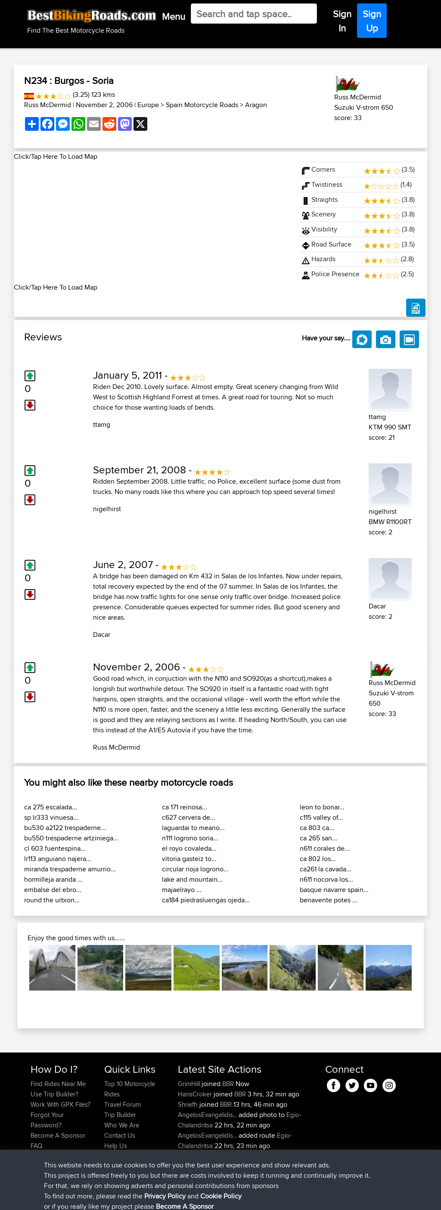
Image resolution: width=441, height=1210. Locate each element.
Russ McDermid (47, 105)
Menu (173, 16)
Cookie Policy (189, 1197)
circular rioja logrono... (195, 869)
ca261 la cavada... (325, 869)
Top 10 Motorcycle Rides (129, 1089)
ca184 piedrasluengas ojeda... (206, 900)
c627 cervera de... (188, 817)
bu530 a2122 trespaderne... (65, 828)
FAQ (36, 1145)
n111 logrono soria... (190, 838)
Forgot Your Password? (47, 1120)
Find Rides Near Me (58, 1083)
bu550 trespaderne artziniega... (71, 838)
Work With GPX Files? (60, 1104)
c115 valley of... (321, 817)
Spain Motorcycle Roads (202, 105)
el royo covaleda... (189, 848)
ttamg (101, 424)
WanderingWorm (202, 1156)
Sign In (342, 21)
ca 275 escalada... (50, 807)
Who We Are (121, 1125)
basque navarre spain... (334, 890)
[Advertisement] (151, 222)
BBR (228, 1083)
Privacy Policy (146, 1197)
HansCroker (196, 1094)
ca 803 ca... (317, 828)
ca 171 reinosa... (184, 807)
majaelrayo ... (182, 890)
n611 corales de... (325, 848)
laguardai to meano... (193, 828)
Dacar (101, 634)
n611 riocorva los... (326, 879)
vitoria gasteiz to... (189, 859)
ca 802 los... (318, 859)
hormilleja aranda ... (53, 879)
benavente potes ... (328, 900)
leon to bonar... (322, 807)
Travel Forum (122, 1104)
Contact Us (119, 1135)
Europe (148, 105)
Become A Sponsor (58, 1135)
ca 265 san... (318, 838)
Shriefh (188, 1104)
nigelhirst (107, 509)
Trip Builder (120, 1114)
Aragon (256, 105)
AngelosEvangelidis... (207, 1114)
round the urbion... (52, 900)
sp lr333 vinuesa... (51, 817)
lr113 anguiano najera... (57, 859)
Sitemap (110, 1197)
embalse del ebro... (52, 890)
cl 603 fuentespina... (55, 848)
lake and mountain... (192, 879)
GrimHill (190, 1083)
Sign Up (372, 21)
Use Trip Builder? (54, 1094)
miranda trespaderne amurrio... (70, 869)
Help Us (115, 1145)
